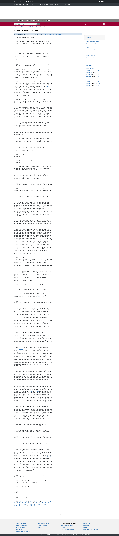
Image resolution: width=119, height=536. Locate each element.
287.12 (37, 391)
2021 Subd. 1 (88, 70)
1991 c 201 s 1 (21, 504)
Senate (21, 4)
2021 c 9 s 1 (98, 70)
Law (51, 4)
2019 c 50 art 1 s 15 (99, 78)
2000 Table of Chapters (92, 50)
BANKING (28, 26)
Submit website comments (67, 529)
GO (38, 24)
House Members (42, 525)
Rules (51, 24)
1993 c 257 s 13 (45, 504)
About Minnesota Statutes (92, 43)
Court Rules (57, 24)
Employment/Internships (22, 525)
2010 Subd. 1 (88, 81)
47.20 (22, 355)
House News (86, 523)
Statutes (42, 24)
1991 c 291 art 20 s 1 (33, 504)
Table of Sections (90, 55)
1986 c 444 (38, 503)
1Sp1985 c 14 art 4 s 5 (25, 503)
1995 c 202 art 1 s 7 (20, 506)
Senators (40, 527)
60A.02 (48, 86)
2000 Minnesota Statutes (19, 26)
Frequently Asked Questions (23, 531)
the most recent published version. (53, 34)
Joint (26, 4)
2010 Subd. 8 (88, 85)
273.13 (43, 252)
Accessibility (19, 529)
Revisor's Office (72, 24)
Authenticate (102, 30)
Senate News (86, 525)
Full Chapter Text (90, 57)
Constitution (64, 24)
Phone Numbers (65, 527)
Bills (47, 4)
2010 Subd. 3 (88, 83)
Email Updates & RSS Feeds (90, 529)
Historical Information (21, 523)
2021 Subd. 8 (88, 76)
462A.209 (48, 457)
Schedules (32, 4)
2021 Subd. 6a (89, 72)
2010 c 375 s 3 (98, 85)
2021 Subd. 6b (89, 74)
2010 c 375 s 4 (96, 87)
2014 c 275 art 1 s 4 (99, 79)
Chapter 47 (34, 26)
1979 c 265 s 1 (24, 501)
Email (71, 525)
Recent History (90, 68)
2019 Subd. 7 (88, 78)
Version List (89, 60)
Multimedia (57, 4)
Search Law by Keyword (85, 24)
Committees (41, 4)
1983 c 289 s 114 (34, 501)
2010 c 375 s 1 (98, 81)
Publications (66, 4)
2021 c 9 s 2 (96, 72)
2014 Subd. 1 (88, 79)
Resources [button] (89, 37)
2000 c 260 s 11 (34, 506)
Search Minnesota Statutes (93, 41)
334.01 (21, 349)
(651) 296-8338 (65, 525)
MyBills (85, 527)
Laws (47, 24)
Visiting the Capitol (20, 527)
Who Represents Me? (43, 523)
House (15, 4)
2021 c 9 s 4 (98, 76)
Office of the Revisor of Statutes (32, 20)
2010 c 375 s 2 (98, 83)
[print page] (104, 24)
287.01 (30, 391)
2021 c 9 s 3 (96, 74)
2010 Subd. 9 (88, 87)
